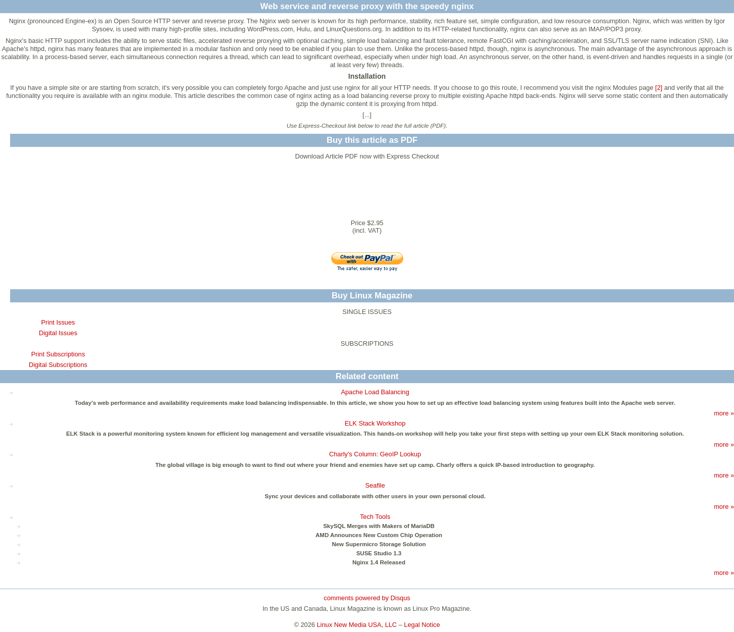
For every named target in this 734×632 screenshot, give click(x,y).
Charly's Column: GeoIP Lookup (375, 454)
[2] (658, 87)
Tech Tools (375, 516)
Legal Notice (422, 624)
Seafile (375, 485)
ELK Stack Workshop (375, 423)
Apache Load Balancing (375, 392)
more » (724, 413)
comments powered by (367, 598)
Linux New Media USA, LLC (357, 624)
